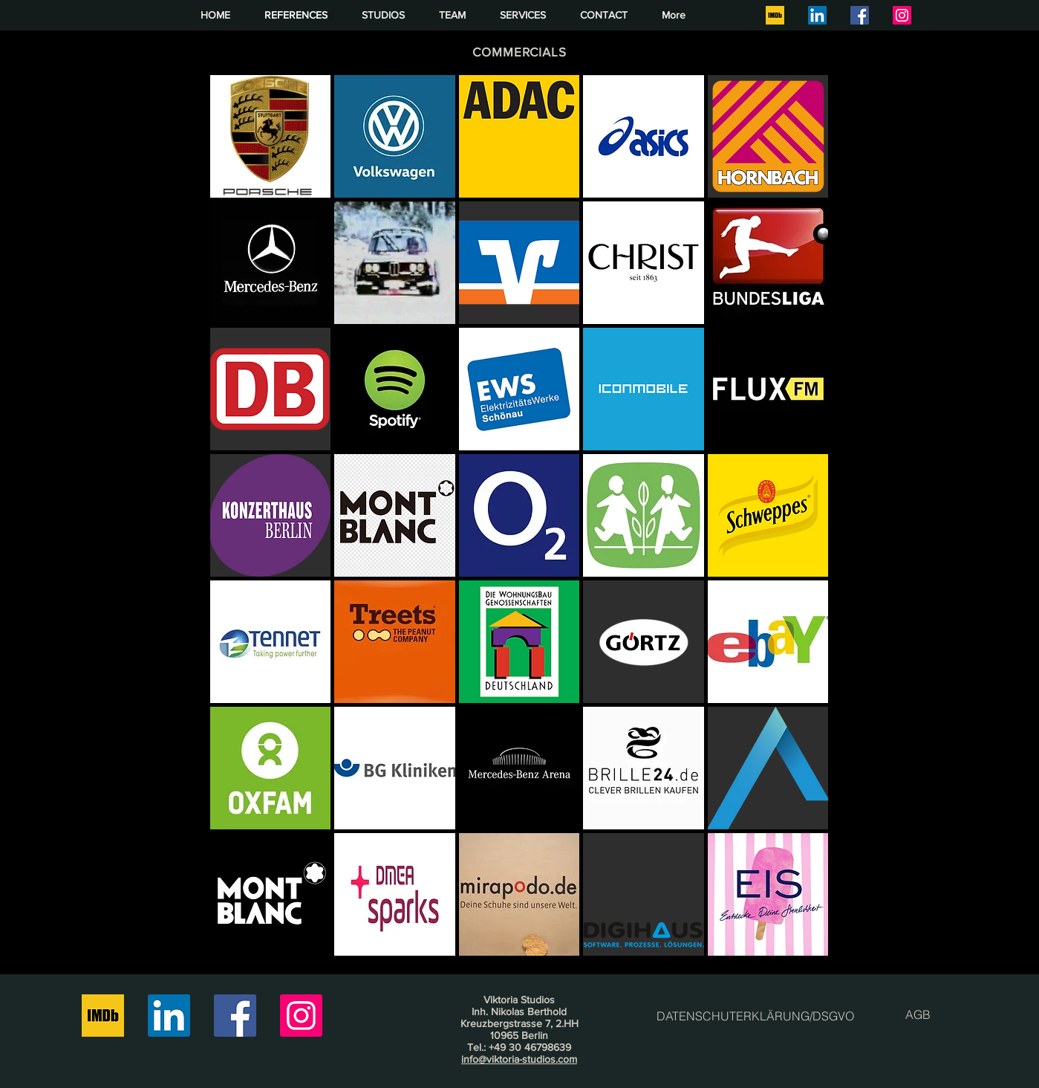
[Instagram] (902, 15)
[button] (270, 136)
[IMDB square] (775, 15)
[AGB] (918, 1014)
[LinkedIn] (817, 15)
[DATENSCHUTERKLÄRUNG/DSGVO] (755, 1016)
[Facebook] (859, 15)
